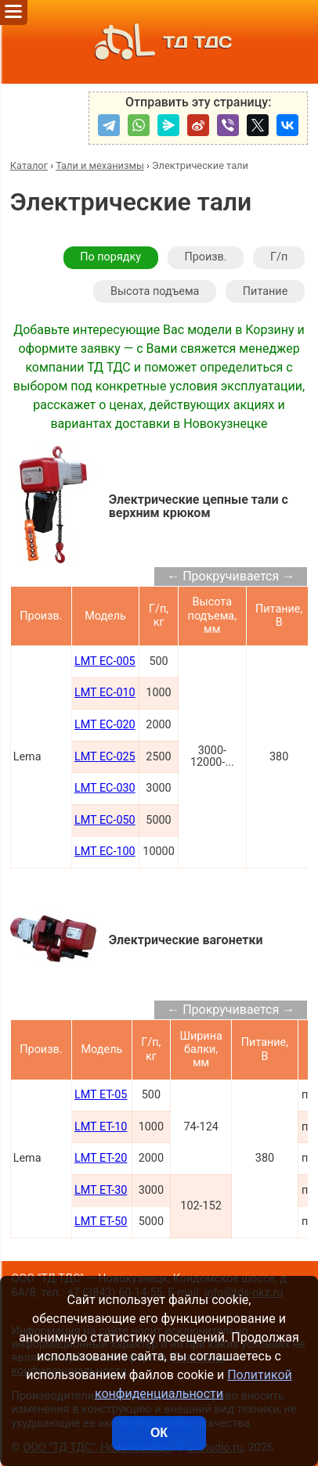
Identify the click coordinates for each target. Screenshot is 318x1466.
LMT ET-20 (100, 1158)
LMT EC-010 (105, 692)
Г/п (278, 257)
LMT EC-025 (105, 757)
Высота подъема (154, 291)
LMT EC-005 (105, 661)
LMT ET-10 (100, 1127)
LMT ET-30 (100, 1190)
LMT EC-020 (105, 724)
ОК (159, 1432)
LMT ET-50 (100, 1221)
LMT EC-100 (105, 851)
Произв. (205, 257)
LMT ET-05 (100, 1094)
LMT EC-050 (105, 820)
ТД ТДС (158, 41)
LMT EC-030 (105, 788)
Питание (265, 291)
